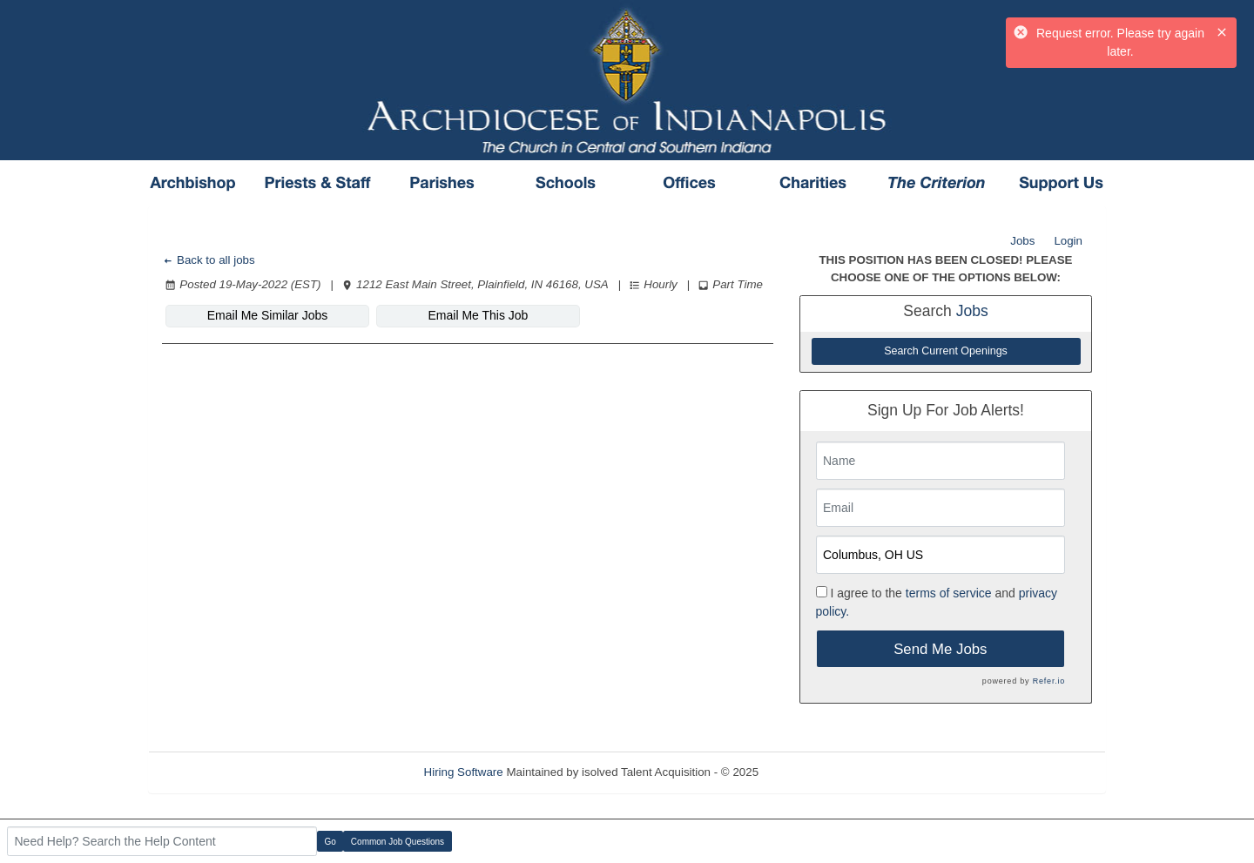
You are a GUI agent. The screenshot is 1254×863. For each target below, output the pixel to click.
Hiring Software (463, 772)
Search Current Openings (946, 351)
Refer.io (1049, 681)
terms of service (949, 593)
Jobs (1022, 240)
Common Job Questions (397, 841)
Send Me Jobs (940, 649)
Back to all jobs (208, 259)
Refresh (810, 772)
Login (1068, 240)
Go (330, 841)
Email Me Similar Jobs (267, 315)
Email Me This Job (478, 315)
